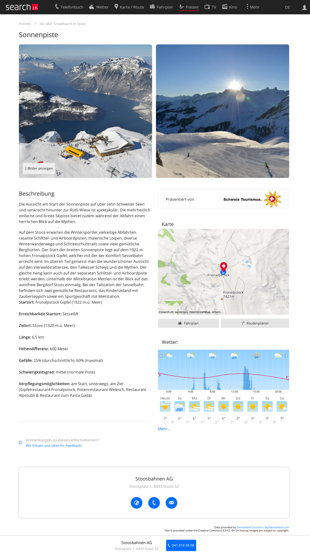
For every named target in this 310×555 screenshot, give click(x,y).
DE (287, 7)
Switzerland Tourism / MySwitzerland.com (263, 527)
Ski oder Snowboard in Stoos (62, 23)
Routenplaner (258, 323)
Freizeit (25, 23)
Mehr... (164, 428)
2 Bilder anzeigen (39, 168)
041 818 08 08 (183, 545)
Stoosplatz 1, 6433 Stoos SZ (154, 486)
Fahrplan (191, 323)
